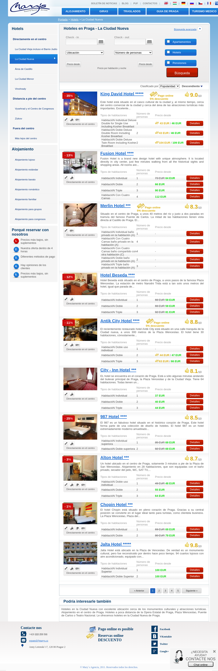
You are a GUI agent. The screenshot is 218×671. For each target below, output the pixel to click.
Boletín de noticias (104, 3)
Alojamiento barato (25, 179)
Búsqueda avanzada (185, 29)
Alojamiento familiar (25, 199)
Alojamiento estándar (26, 169)
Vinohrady (20, 88)
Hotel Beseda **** (117, 275)
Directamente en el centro (29, 39)
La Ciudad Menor (24, 78)
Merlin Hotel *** (115, 205)
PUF (135, 3)
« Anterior (139, 590)
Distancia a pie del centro (29, 98)
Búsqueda (182, 73)
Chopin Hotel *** (116, 504)
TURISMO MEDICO (204, 11)
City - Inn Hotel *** (118, 370)
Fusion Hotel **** (117, 153)
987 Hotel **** (113, 416)
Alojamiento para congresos (30, 219)
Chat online (201, 664)
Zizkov (18, 118)
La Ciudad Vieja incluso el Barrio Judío (36, 49)
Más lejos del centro (26, 138)
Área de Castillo (23, 69)
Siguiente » (191, 590)
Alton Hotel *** (114, 457)
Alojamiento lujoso (25, 159)
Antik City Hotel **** (120, 321)
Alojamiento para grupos (28, 209)
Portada (63, 19)
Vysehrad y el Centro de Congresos (34, 108)
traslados (132, 11)
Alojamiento (75, 11)
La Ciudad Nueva (24, 59)
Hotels (74, 19)
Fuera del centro (23, 128)
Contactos (150, 3)
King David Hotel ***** (121, 94)
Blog (125, 3)
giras (103, 11)
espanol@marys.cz (38, 640)
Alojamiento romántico (27, 189)
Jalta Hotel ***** (115, 544)
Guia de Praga (168, 11)
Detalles (195, 123)
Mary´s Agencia (91, 667)
